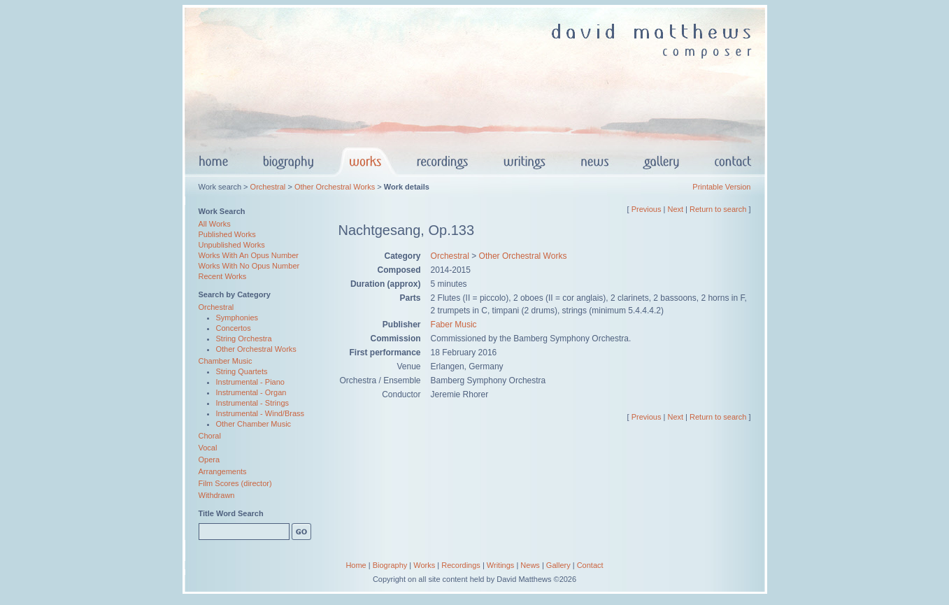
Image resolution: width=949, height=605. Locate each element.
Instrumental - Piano (250, 382)
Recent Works (223, 276)
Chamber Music (225, 361)
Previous (647, 209)
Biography (390, 565)
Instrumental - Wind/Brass (260, 413)
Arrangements (223, 471)
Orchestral (268, 187)
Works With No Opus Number (249, 266)
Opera (209, 459)
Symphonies (237, 317)
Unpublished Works (232, 245)
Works (424, 565)
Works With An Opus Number (249, 255)
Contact (590, 565)
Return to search (718, 209)
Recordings (460, 565)
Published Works (227, 234)
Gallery (558, 565)
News (530, 565)
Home (355, 565)
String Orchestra (244, 338)
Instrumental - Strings (253, 403)
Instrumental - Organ (251, 392)
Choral (210, 436)
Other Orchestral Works (334, 187)
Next (675, 209)
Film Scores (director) (235, 483)
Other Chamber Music (254, 424)
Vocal (208, 447)
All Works (215, 224)
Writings (501, 565)
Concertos (233, 328)
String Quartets (242, 371)
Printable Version (721, 187)
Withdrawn (217, 495)
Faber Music (454, 324)
